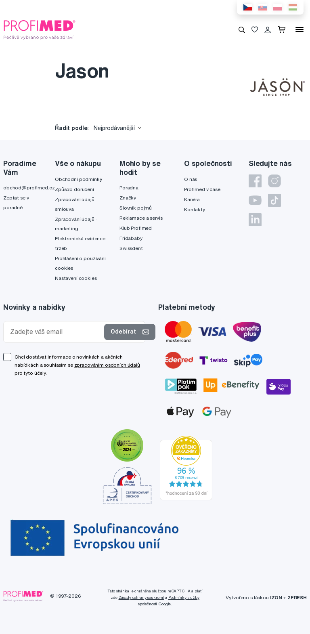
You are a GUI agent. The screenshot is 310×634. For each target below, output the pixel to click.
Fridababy (130, 238)
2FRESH (297, 597)
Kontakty (194, 209)
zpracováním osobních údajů (107, 364)
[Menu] (299, 29)
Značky (127, 197)
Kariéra (192, 199)
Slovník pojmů (135, 207)
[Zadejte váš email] (55, 331)
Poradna (128, 187)
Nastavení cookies (76, 278)
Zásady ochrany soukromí (141, 597)
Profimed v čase (202, 189)
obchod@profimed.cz (28, 187)
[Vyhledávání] (242, 29)
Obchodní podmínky (78, 179)
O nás (190, 179)
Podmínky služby (183, 597)
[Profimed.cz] (39, 29)
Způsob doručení (74, 189)
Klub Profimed (135, 228)
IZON (276, 597)
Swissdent (131, 248)
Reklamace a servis (140, 217)
